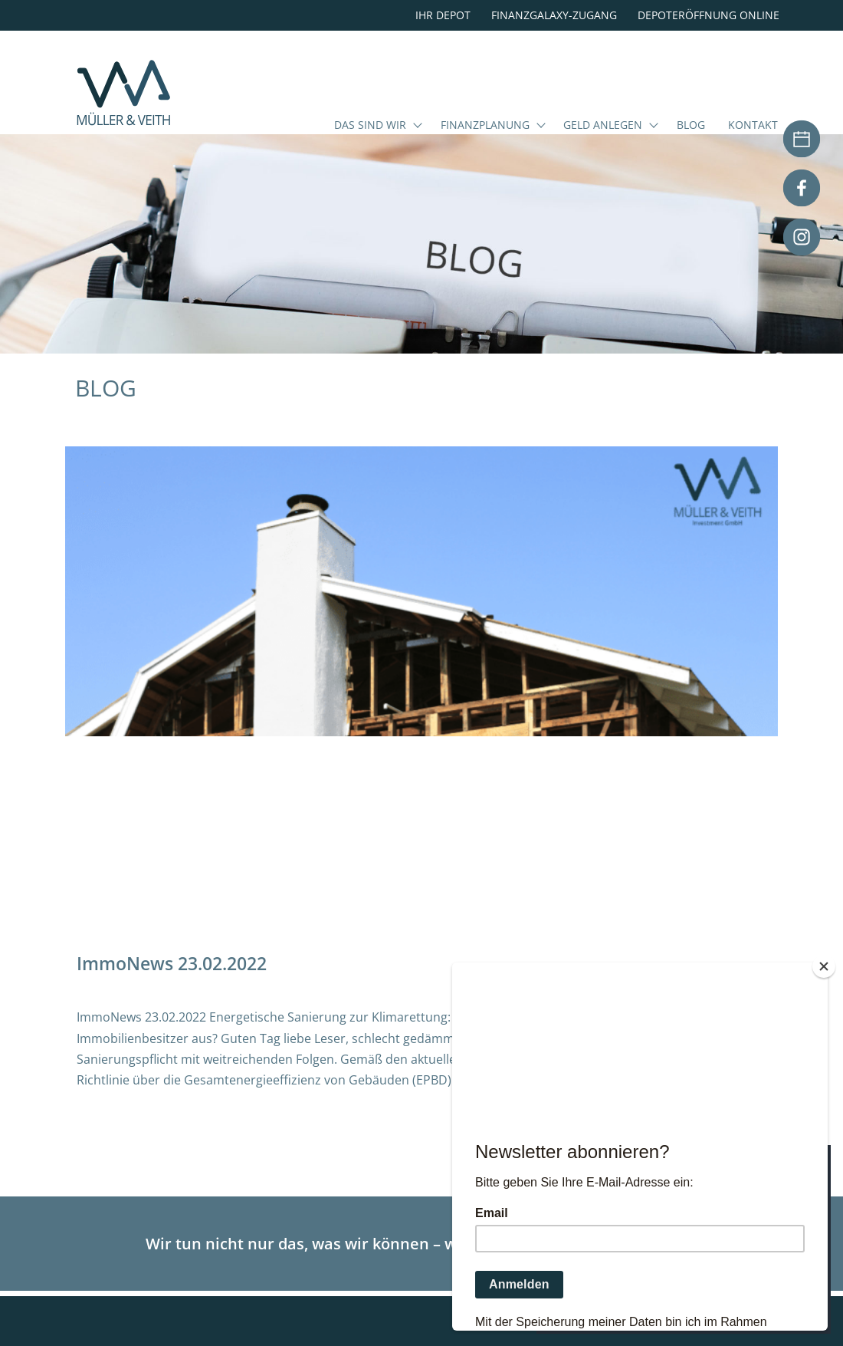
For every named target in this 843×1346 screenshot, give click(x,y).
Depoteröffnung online (708, 15)
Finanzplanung (485, 126)
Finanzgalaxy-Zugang (554, 15)
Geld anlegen (602, 126)
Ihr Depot (443, 15)
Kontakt (753, 126)
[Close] (823, 966)
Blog (691, 126)
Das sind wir (370, 126)
